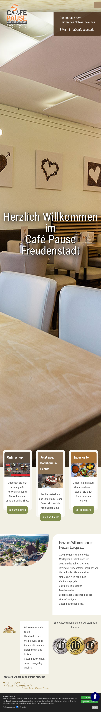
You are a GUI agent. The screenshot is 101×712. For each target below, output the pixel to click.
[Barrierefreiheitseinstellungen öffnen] (95, 696)
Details (95, 707)
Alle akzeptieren (90, 698)
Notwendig (21, 707)
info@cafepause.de (81, 30)
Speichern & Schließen (89, 702)
